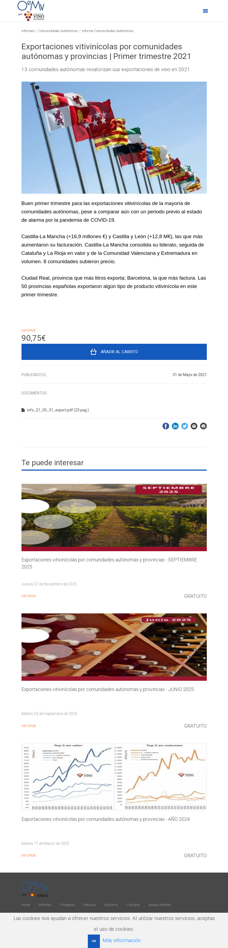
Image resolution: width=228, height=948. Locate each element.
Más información (121, 940)
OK (94, 941)
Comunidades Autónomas (58, 31)
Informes (28, 31)
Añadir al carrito (119, 351)
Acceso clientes (160, 905)
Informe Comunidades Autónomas (107, 31)
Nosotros (111, 905)
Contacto (133, 905)
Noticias (90, 905)
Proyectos (67, 905)
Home (25, 905)
